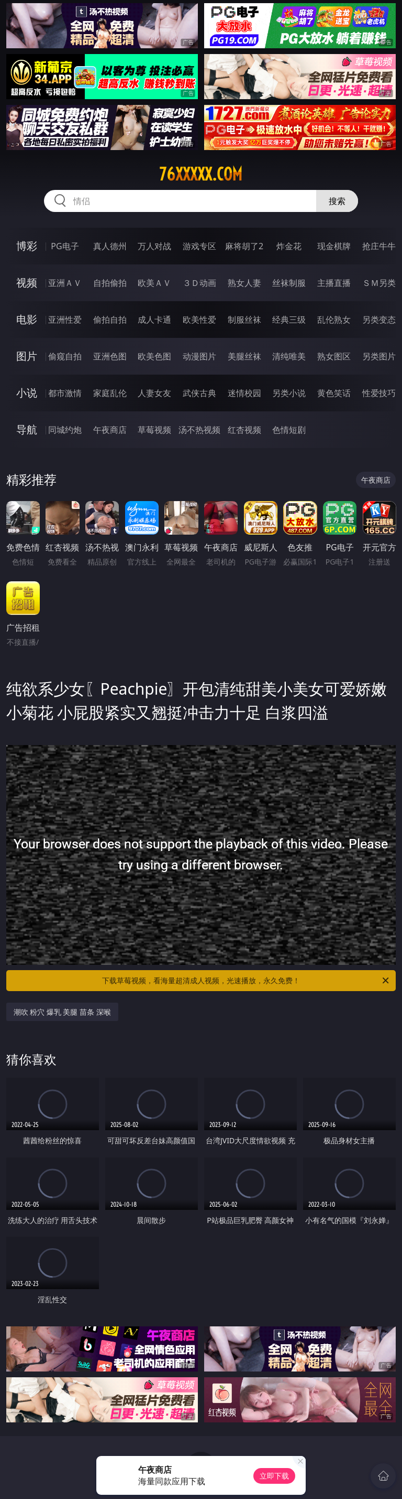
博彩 (26, 246)
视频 (26, 282)
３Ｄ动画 (199, 283)
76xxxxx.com (200, 174)
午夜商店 (110, 429)
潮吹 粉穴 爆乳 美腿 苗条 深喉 (62, 1012)
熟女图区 (334, 356)
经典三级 (289, 319)
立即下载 (274, 1476)
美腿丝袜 (244, 356)
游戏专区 (199, 246)
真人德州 (110, 246)
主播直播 (334, 283)
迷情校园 (244, 393)
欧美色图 (154, 356)
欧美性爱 (199, 319)
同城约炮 (65, 429)
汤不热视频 (199, 429)
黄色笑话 (334, 393)
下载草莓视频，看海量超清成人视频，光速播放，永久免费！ (246, 980)
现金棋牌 (334, 246)
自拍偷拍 (110, 283)
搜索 (337, 201)
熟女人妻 (244, 283)
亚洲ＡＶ (65, 283)
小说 (26, 393)
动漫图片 (199, 356)
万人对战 (154, 246)
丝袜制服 (289, 283)
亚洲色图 (110, 356)
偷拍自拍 (110, 319)
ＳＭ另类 (379, 283)
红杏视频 (244, 429)
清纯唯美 (289, 356)
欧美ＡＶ (154, 283)
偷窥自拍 (65, 356)
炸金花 (289, 246)
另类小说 (289, 393)
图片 (26, 356)
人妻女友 (154, 393)
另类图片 (379, 356)
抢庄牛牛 (379, 246)
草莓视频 (154, 429)
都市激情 (65, 393)
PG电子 (65, 246)
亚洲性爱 (65, 319)
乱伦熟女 (334, 319)
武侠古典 (199, 393)
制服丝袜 (244, 319)
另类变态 (379, 319)
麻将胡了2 (244, 246)
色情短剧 (289, 429)
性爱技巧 (379, 393)
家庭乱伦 (110, 393)
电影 (26, 319)
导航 (26, 429)
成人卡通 (154, 319)
